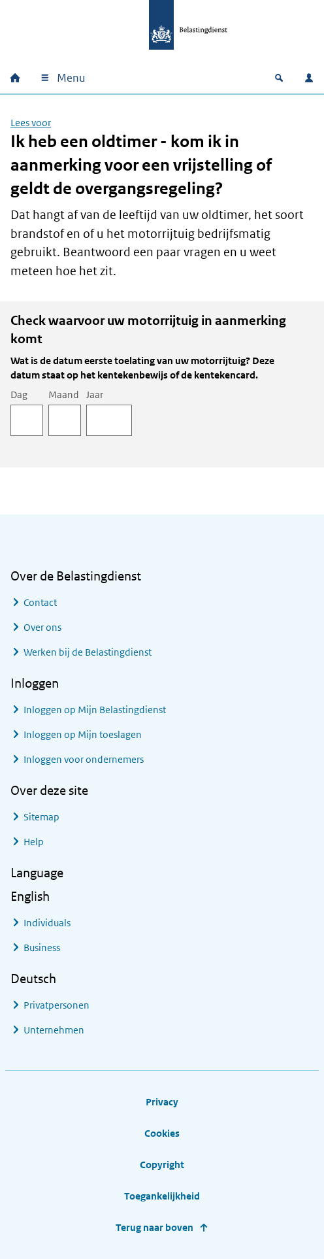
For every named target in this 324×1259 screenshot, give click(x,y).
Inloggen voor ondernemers (84, 759)
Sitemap (41, 817)
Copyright (162, 1164)
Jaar (94, 394)
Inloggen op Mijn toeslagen (83, 734)
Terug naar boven (154, 1227)
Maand (63, 394)
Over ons (42, 627)
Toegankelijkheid (162, 1196)
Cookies (162, 1133)
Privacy (162, 1102)
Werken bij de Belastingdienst (88, 652)
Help (34, 841)
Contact (40, 602)
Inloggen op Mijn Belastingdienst (95, 709)
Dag (18, 394)
